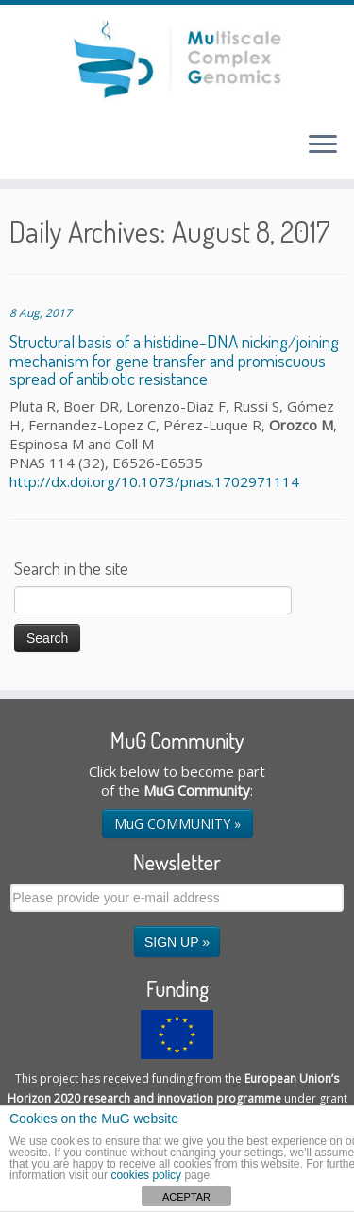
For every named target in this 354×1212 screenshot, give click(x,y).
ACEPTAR (186, 1197)
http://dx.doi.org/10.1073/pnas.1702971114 (154, 481)
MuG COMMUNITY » (177, 824)
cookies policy (145, 1175)
